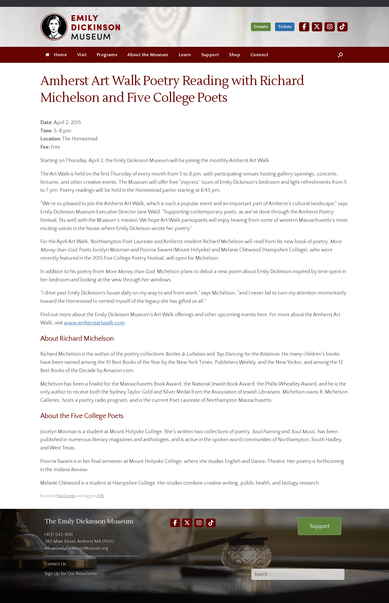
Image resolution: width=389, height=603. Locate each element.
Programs (107, 54)
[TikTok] (342, 26)
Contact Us (55, 563)
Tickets (285, 26)
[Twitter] (317, 26)
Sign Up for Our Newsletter (71, 573)
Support (210, 54)
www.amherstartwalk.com (94, 323)
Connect (259, 54)
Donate (261, 26)
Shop (234, 54)
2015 (100, 496)
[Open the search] (340, 55)
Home (56, 54)
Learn (185, 54)
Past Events (66, 496)
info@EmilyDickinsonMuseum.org (76, 548)
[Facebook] (304, 26)
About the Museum (147, 54)
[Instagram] (329, 26)
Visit (82, 54)
